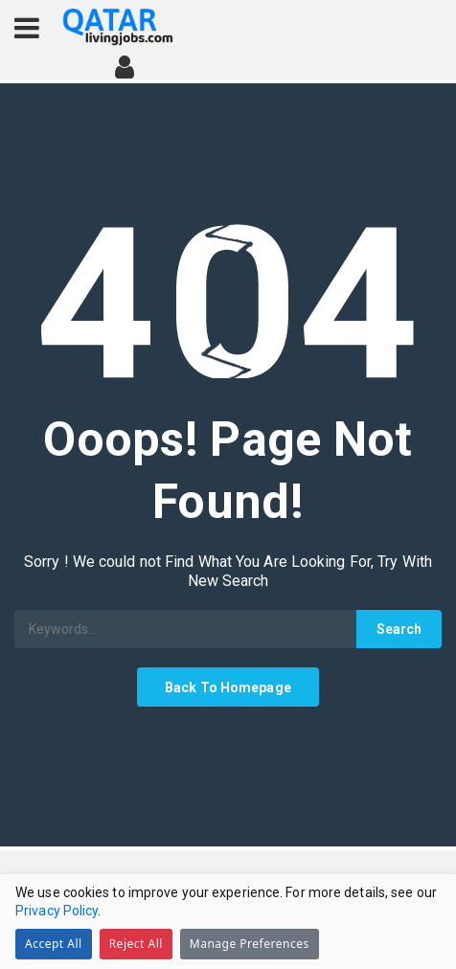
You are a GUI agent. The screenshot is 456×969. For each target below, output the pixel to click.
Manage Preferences (249, 943)
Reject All (136, 943)
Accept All (53, 943)
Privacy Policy (56, 910)
